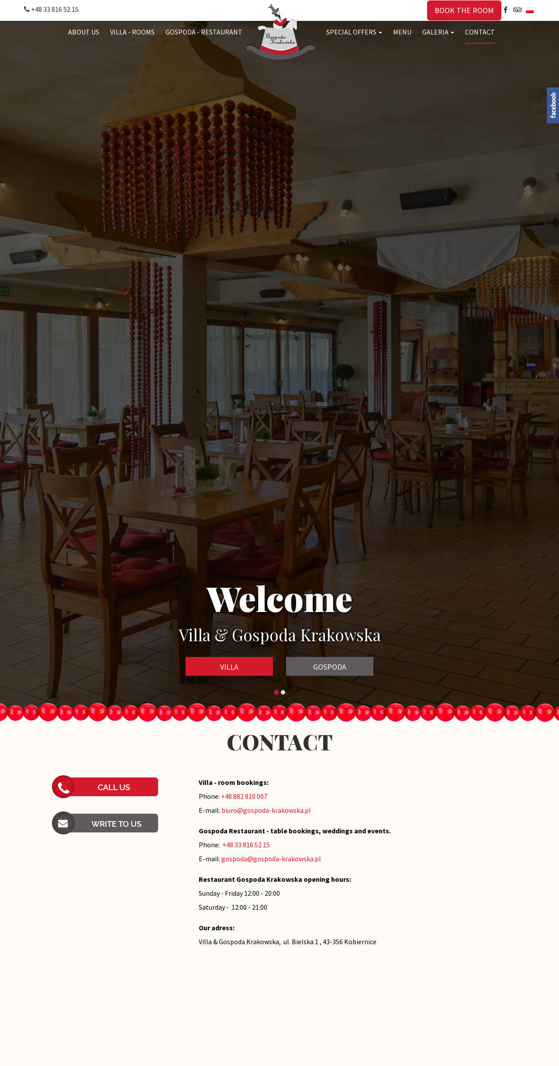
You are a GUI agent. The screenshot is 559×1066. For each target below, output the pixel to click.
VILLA (229, 667)
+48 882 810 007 (244, 796)
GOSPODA (329, 667)
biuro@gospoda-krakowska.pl (266, 810)
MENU (402, 32)
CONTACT (480, 32)
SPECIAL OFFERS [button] (354, 32)
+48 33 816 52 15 (51, 9)
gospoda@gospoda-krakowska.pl (271, 858)
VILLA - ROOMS (132, 32)
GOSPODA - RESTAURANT (204, 32)
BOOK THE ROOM (464, 10)
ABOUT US (83, 32)
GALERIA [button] (438, 32)
